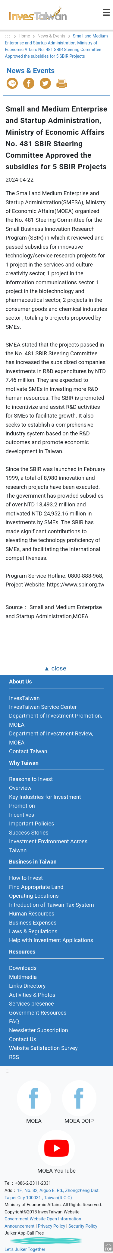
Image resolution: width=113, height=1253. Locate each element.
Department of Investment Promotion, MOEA (55, 720)
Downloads (22, 968)
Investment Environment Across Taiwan (48, 845)
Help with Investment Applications (51, 940)
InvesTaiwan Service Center (43, 707)
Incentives (21, 815)
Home (24, 36)
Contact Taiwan (28, 751)
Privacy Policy (51, 1226)
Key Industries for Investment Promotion (45, 801)
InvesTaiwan (24, 698)
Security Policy (82, 1226)
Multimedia (23, 977)
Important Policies (31, 823)
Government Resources (38, 1012)
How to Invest (26, 878)
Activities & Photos (32, 995)
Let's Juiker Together (25, 1249)
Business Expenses (33, 922)
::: (7, 1070)
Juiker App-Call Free (24, 1233)
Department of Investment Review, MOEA (51, 737)
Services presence (31, 1003)
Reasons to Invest (31, 779)
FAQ (14, 1021)
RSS (14, 1057)
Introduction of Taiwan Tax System (51, 905)
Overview (20, 788)
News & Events (51, 36)
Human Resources (31, 913)
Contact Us (22, 1039)
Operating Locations (34, 896)
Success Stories (29, 832)
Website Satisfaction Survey (43, 1048)
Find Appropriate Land (36, 887)
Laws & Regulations (33, 931)
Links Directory (27, 986)
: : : (8, 36)
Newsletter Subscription (38, 1030)
